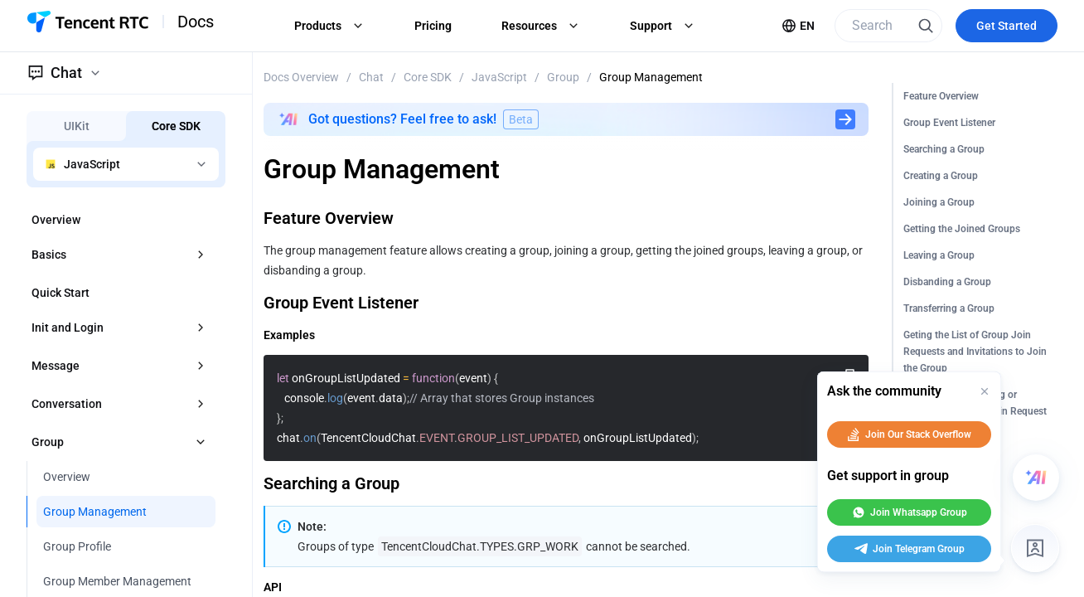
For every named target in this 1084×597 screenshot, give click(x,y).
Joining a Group (939, 202)
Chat (371, 77)
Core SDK (428, 77)
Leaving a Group (939, 255)
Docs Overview (301, 77)
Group (563, 77)
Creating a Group (940, 176)
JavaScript (499, 77)
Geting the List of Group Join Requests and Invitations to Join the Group (975, 351)
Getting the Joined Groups (961, 229)
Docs (195, 21)
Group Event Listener (949, 123)
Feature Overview (941, 96)
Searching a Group (944, 149)
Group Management (651, 77)
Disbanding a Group (947, 282)
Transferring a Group (948, 308)
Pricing (433, 25)
